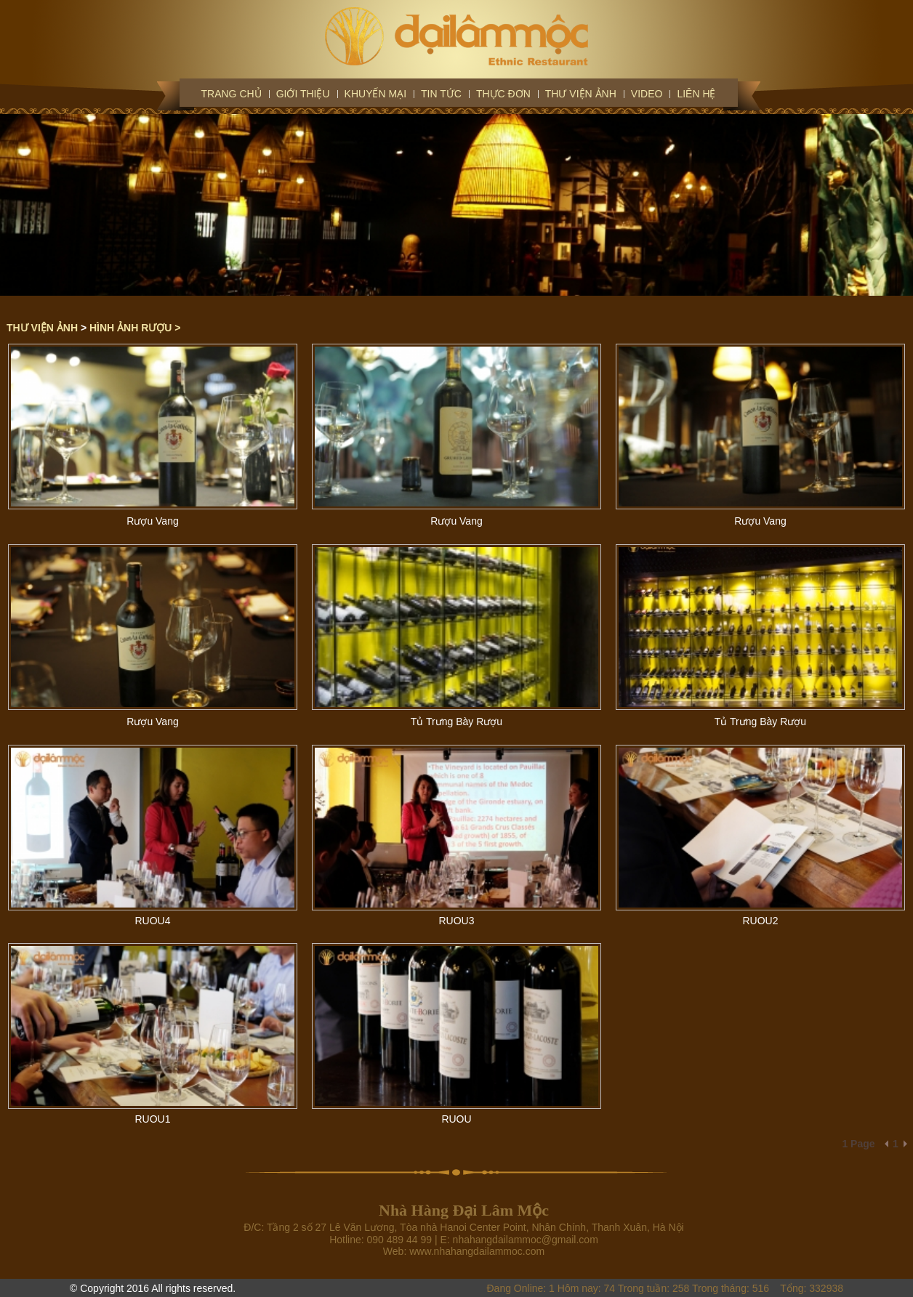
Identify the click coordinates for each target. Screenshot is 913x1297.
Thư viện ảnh (580, 94)
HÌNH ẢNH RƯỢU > (135, 328)
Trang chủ (231, 94)
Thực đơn (503, 94)
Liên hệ (696, 94)
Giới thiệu (303, 94)
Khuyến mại (375, 94)
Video (647, 94)
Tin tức (441, 94)
